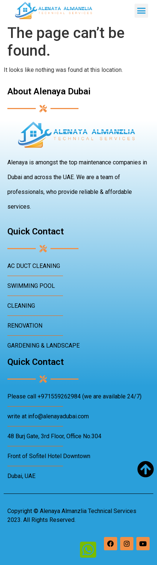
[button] (142, 11)
